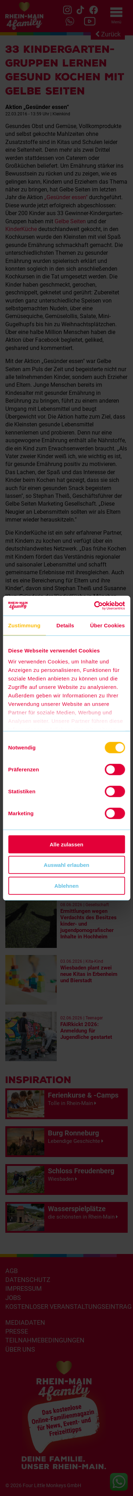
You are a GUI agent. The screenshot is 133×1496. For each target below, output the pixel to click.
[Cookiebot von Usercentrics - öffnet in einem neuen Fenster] (95, 605)
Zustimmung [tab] (24, 625)
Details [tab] (65, 625)
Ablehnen (66, 885)
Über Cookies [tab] (107, 625)
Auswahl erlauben (66, 865)
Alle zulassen (66, 844)
